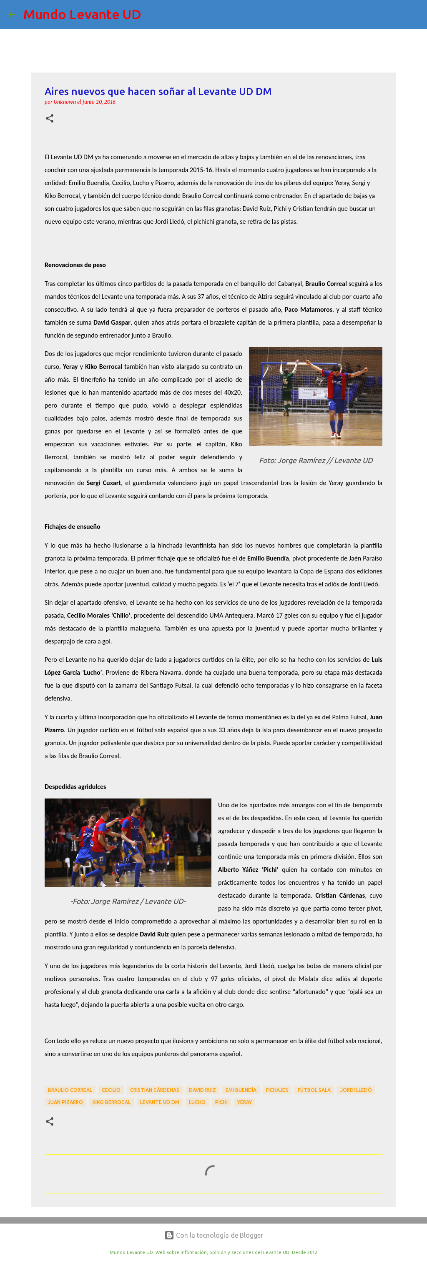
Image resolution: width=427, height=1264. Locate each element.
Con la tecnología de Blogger (213, 1235)
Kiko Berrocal (112, 1102)
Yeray (244, 1102)
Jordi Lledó (356, 1090)
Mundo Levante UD (82, 14)
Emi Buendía (241, 1090)
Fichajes (277, 1090)
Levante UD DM (159, 1102)
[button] (50, 119)
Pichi (221, 1102)
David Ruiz (202, 1090)
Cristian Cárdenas (154, 1090)
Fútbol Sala (314, 1090)
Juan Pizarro (65, 1102)
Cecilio (111, 1090)
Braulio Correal (70, 1090)
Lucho (197, 1102)
